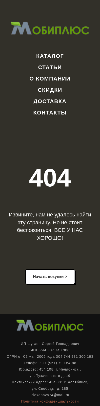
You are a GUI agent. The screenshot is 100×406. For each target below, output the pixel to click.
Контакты (50, 113)
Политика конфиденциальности (50, 401)
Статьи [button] (50, 67)
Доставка (50, 101)
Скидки (50, 90)
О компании (49, 79)
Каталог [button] (50, 56)
